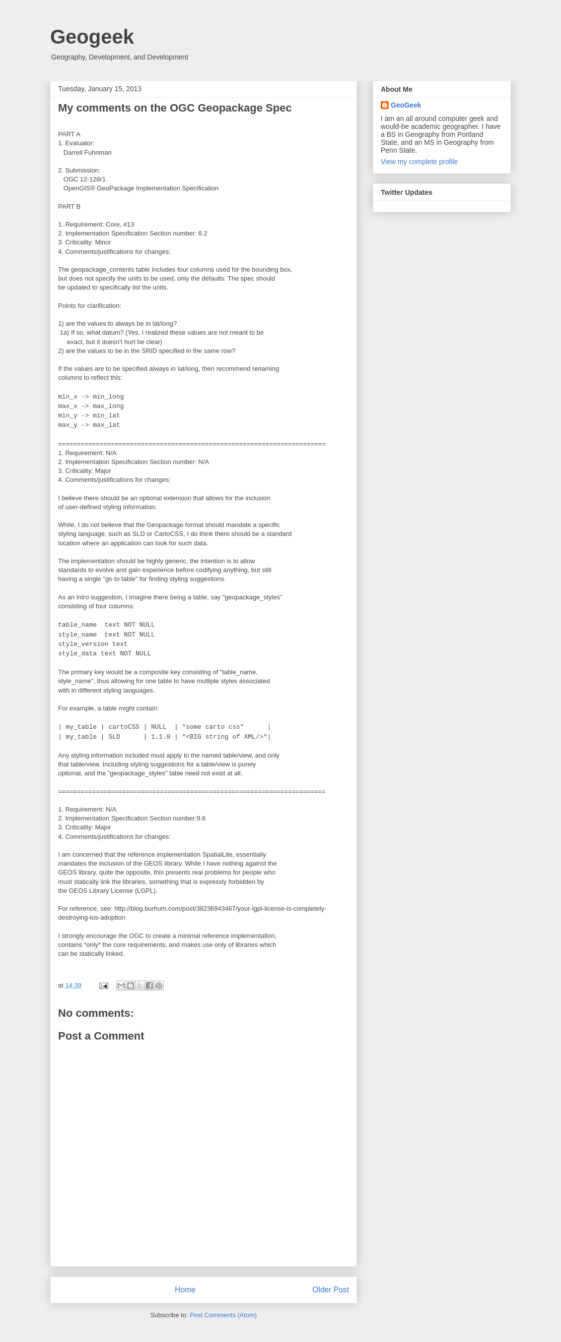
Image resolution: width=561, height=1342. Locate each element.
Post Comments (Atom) (223, 1315)
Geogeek (92, 37)
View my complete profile (419, 162)
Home (185, 1289)
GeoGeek (406, 105)
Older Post (330, 1289)
